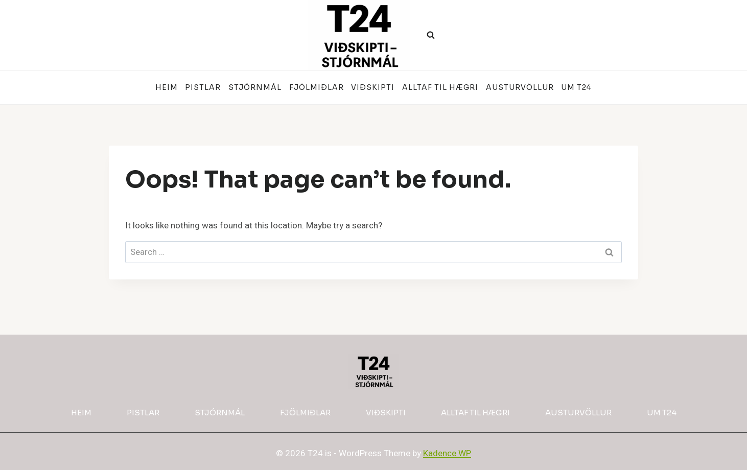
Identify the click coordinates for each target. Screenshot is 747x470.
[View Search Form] (431, 35)
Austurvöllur (520, 87)
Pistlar (203, 87)
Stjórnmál (255, 87)
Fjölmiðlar (316, 87)
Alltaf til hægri (440, 87)
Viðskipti (372, 87)
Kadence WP (447, 453)
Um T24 (576, 87)
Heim (166, 87)
